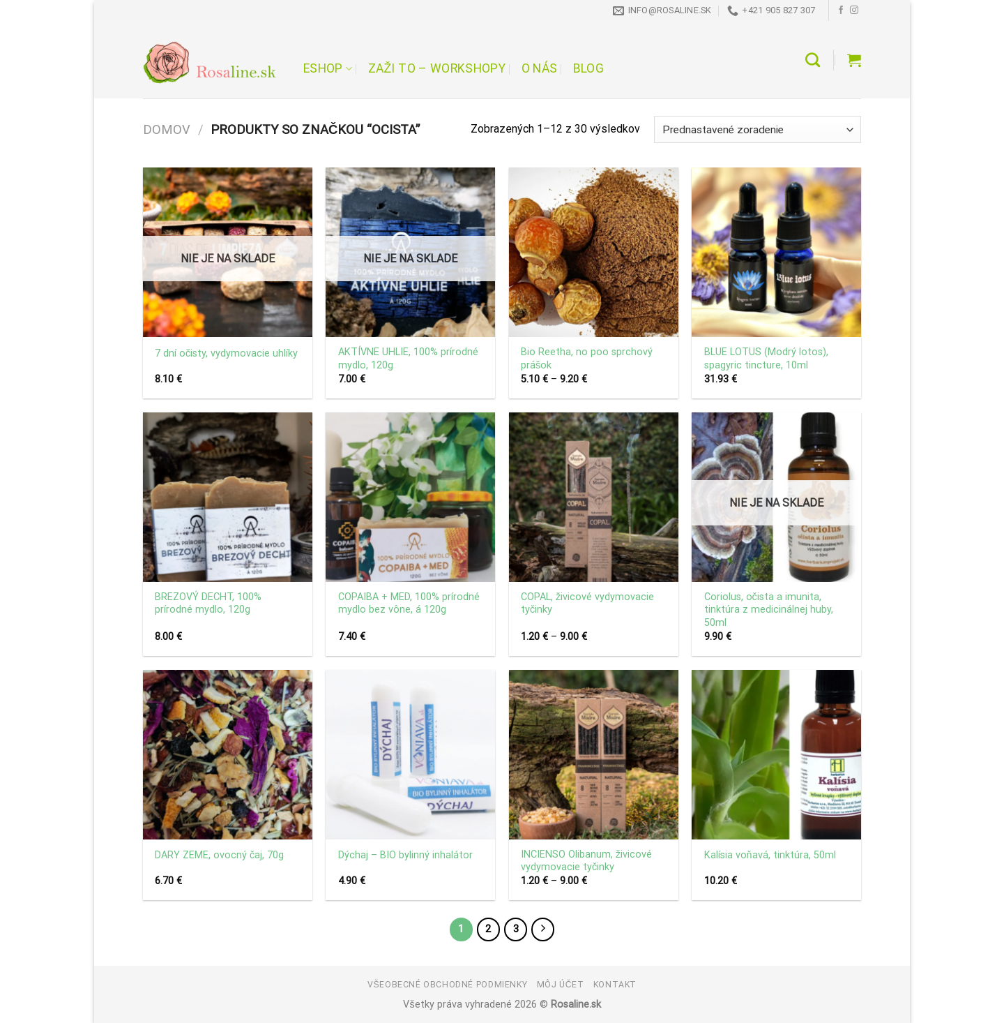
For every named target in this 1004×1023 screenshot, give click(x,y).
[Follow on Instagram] (854, 10)
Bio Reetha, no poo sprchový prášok (587, 358)
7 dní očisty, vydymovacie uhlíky (226, 353)
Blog (588, 68)
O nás (540, 68)
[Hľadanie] (812, 59)
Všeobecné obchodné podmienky (447, 985)
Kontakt (615, 985)
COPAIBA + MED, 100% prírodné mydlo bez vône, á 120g (409, 603)
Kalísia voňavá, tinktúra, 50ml (770, 855)
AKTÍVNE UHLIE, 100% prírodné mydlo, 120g (408, 358)
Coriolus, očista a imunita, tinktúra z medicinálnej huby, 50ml (768, 610)
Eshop (327, 68)
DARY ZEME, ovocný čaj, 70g (219, 855)
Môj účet (560, 985)
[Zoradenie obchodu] (757, 129)
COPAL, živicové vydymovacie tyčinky (587, 603)
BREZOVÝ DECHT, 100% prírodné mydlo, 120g (208, 603)
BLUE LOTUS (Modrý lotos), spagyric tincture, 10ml (766, 358)
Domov (166, 129)
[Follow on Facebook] (841, 10)
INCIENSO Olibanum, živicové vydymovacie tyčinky (586, 861)
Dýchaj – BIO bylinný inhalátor (405, 855)
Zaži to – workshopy (436, 68)
